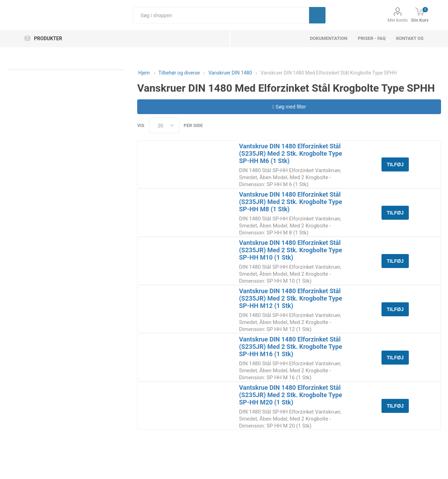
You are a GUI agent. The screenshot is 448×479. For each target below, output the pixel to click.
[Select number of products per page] (164, 125)
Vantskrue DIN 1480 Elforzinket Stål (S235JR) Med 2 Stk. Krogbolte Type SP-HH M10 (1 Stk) (290, 250)
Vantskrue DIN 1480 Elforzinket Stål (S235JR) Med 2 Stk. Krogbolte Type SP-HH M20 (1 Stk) (290, 395)
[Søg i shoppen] (221, 15)
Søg (317, 15)
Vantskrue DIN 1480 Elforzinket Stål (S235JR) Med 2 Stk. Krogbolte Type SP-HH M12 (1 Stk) (290, 298)
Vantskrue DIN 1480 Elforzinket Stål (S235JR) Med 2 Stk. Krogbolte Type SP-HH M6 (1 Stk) (290, 153)
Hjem (144, 73)
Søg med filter (289, 107)
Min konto (397, 20)
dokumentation (328, 38)
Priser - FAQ (371, 38)
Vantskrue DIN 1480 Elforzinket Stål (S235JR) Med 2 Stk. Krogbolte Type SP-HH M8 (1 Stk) (290, 202)
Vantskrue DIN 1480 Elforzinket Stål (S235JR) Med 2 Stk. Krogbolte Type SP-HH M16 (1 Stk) (290, 347)
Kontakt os (410, 38)
